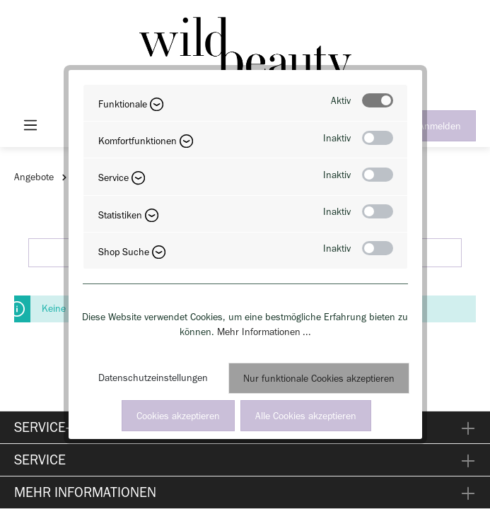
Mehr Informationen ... (264, 332)
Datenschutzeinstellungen (153, 378)
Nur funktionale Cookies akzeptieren (319, 379)
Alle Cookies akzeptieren (305, 416)
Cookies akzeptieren (178, 416)
